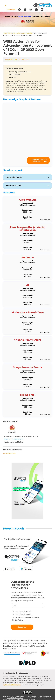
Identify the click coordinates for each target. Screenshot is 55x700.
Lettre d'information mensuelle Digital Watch (25, 618)
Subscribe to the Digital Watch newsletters (23, 584)
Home (5, 33)
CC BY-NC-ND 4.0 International (15, 698)
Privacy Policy (28, 600)
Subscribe (11, 9)
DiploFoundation (47, 696)
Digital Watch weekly (21, 611)
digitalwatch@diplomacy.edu (12, 685)
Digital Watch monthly (22, 614)
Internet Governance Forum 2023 (23, 33)
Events (10, 33)
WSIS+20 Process (9, 453)
